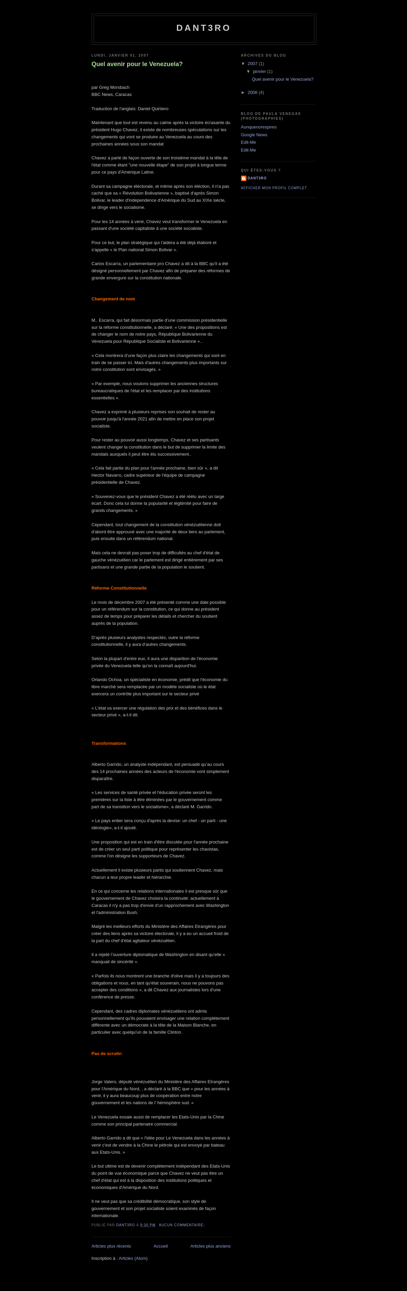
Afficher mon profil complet (274, 188)
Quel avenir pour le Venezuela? (137, 64)
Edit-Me (248, 142)
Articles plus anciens (210, 1246)
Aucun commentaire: (182, 1225)
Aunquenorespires (259, 127)
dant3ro (203, 28)
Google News (254, 134)
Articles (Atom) (133, 1258)
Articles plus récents (111, 1246)
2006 (253, 92)
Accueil (160, 1246)
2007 (253, 63)
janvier (260, 71)
